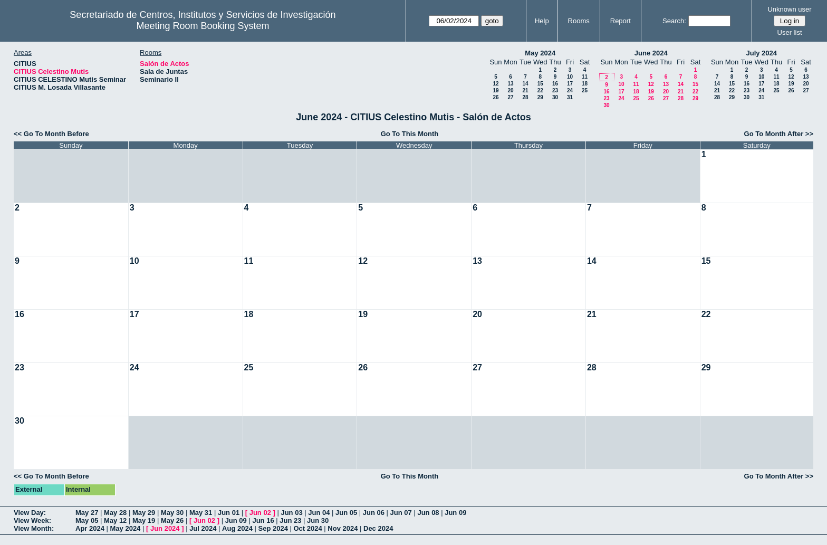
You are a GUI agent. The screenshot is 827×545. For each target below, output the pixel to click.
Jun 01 (228, 513)
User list (789, 32)
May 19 (143, 520)
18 (585, 84)
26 (495, 97)
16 (555, 84)
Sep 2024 (273, 528)
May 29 (143, 513)
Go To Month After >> (778, 134)
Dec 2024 (378, 528)
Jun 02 (260, 513)
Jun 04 (319, 513)
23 (555, 90)
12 (495, 84)
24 (570, 90)
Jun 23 (290, 520)
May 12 (115, 520)
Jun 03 (291, 513)
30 (555, 97)
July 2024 (761, 53)
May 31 (200, 513)
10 (570, 77)
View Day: (30, 513)
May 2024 (540, 53)
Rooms (579, 21)
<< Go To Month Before (51, 134)
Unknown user (789, 9)
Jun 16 (263, 520)
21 (525, 90)
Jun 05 (346, 513)
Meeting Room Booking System (202, 26)
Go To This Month (410, 134)
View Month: (34, 528)
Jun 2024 (165, 528)
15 (540, 84)
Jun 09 (455, 513)
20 (510, 90)
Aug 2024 (237, 528)
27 (510, 97)
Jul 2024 (202, 528)
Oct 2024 (307, 528)
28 (525, 97)
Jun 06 (373, 513)
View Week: (32, 520)
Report (620, 21)
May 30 (172, 513)
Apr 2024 (89, 528)
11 (585, 77)
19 (495, 90)
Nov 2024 (343, 528)
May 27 (86, 513)
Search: (674, 21)
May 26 (172, 520)
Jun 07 (401, 513)
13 (510, 84)
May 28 (115, 513)
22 (540, 90)
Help (542, 21)
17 (570, 84)
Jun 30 (318, 520)
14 (525, 84)
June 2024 (651, 53)
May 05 (86, 520)
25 (585, 90)
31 (570, 97)
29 (540, 97)
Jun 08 (428, 513)
